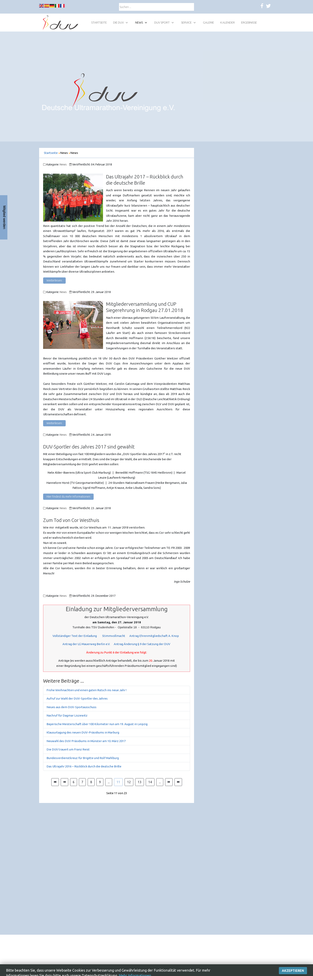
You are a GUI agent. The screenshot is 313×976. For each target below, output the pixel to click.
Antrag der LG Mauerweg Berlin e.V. (86, 644)
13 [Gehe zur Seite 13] (139, 782)
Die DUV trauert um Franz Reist (68, 749)
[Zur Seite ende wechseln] (178, 782)
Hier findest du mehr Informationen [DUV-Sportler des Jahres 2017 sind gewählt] (68, 496)
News (63, 164)
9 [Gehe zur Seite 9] (100, 782)
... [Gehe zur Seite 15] (160, 782)
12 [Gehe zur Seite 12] (129, 782)
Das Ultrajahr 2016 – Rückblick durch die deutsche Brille (84, 766)
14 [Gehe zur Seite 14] (150, 782)
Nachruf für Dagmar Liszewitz (67, 715)
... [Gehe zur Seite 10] (109, 782)
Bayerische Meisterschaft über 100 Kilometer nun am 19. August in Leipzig (97, 724)
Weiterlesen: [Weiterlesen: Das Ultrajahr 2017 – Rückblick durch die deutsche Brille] (54, 280)
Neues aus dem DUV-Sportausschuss (71, 707)
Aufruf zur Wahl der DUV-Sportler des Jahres (77, 698)
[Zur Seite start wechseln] (55, 782)
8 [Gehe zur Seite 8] (91, 782)
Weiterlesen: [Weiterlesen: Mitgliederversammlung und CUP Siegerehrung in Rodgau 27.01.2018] (54, 423)
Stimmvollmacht (113, 635)
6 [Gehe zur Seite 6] (73, 782)
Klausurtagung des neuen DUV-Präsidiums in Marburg (83, 732)
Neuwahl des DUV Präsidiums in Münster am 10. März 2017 (86, 741)
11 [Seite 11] (118, 782)
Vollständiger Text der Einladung (75, 635)
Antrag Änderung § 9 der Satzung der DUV (142, 644)
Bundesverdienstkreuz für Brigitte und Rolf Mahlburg (83, 758)
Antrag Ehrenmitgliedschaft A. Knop (154, 635)
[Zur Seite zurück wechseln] (64, 782)
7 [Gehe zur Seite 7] (82, 782)
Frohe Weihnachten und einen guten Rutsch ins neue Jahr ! (87, 690)
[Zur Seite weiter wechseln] (169, 782)
